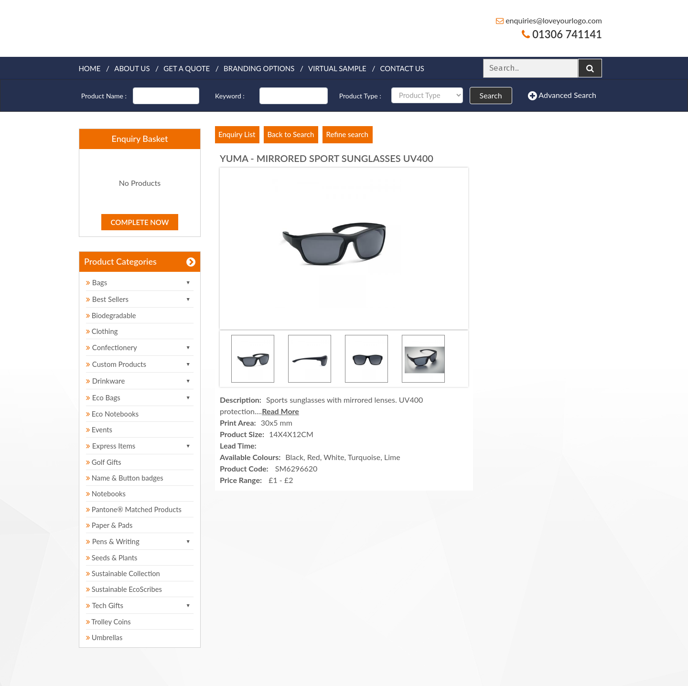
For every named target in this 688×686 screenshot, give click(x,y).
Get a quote (186, 68)
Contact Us (402, 68)
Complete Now (140, 222)
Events (99, 429)
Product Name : (104, 96)
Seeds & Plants (112, 557)
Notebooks (106, 493)
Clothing (102, 331)
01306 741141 (562, 34)
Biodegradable (111, 315)
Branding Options (259, 68)
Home (89, 68)
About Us (132, 68)
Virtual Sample (337, 68)
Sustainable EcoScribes (124, 589)
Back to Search (290, 134)
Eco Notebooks (113, 413)
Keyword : (230, 96)
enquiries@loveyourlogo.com (549, 20)
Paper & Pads (110, 525)
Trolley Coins (110, 621)
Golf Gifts (104, 462)
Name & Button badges (125, 477)
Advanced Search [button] (562, 95)
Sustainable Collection (123, 573)
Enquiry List (236, 134)
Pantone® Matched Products (134, 509)
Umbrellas (105, 637)
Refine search (347, 134)
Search (491, 95)
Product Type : (360, 96)
